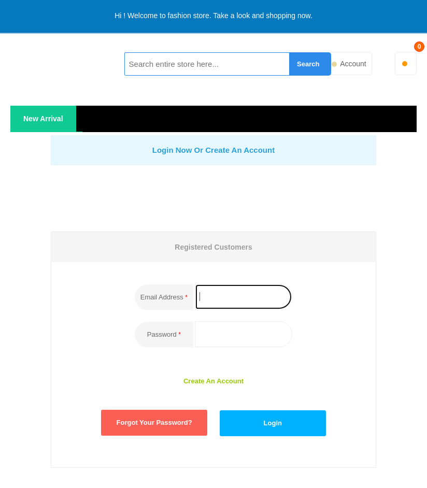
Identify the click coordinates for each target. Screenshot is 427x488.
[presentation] (245, 196)
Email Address (161, 297)
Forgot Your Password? (154, 422)
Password (162, 334)
